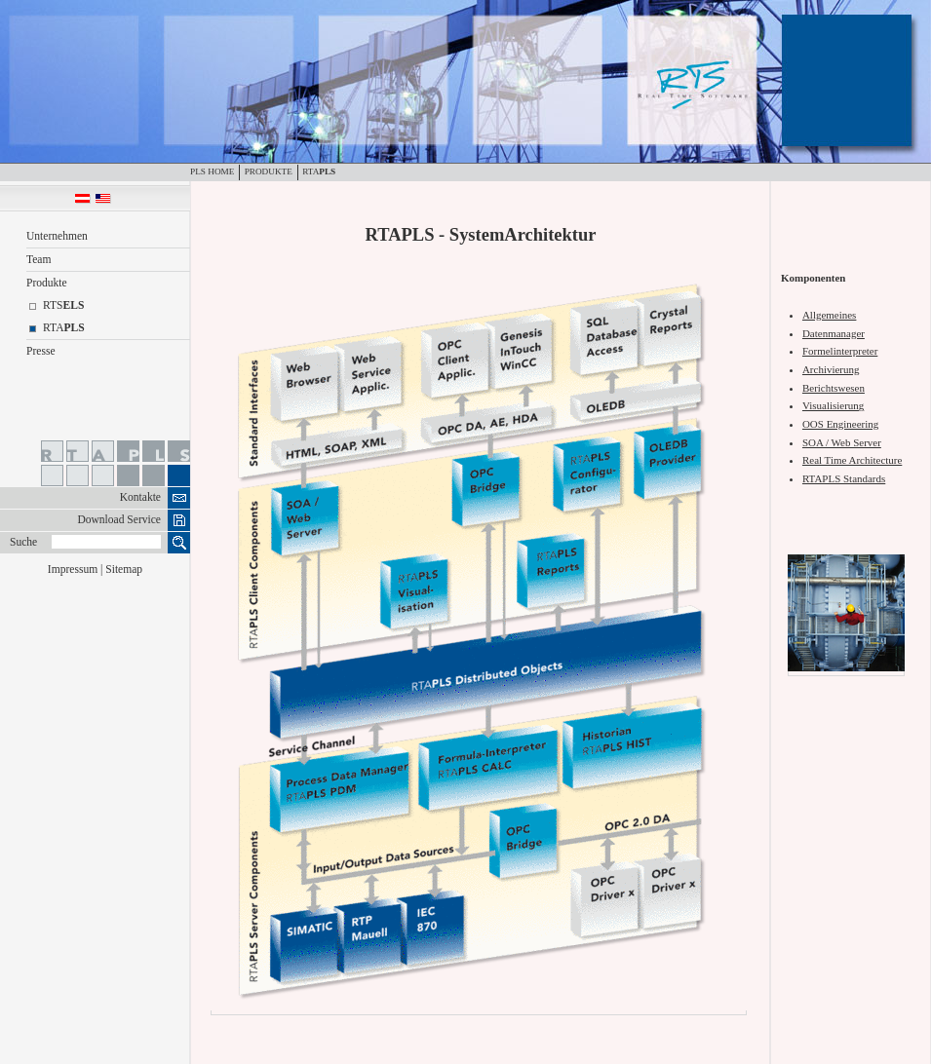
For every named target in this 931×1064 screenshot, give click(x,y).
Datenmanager (833, 333)
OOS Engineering (840, 424)
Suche (23, 542)
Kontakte (140, 497)
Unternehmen (57, 236)
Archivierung (830, 369)
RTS (63, 305)
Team (38, 259)
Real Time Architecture (852, 460)
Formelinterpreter (839, 351)
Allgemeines (829, 315)
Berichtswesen (833, 388)
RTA (318, 171)
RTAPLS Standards (843, 478)
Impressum (72, 569)
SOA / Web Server (841, 442)
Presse (41, 351)
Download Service (119, 519)
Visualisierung (833, 405)
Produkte (268, 171)
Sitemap (123, 569)
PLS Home (212, 171)
